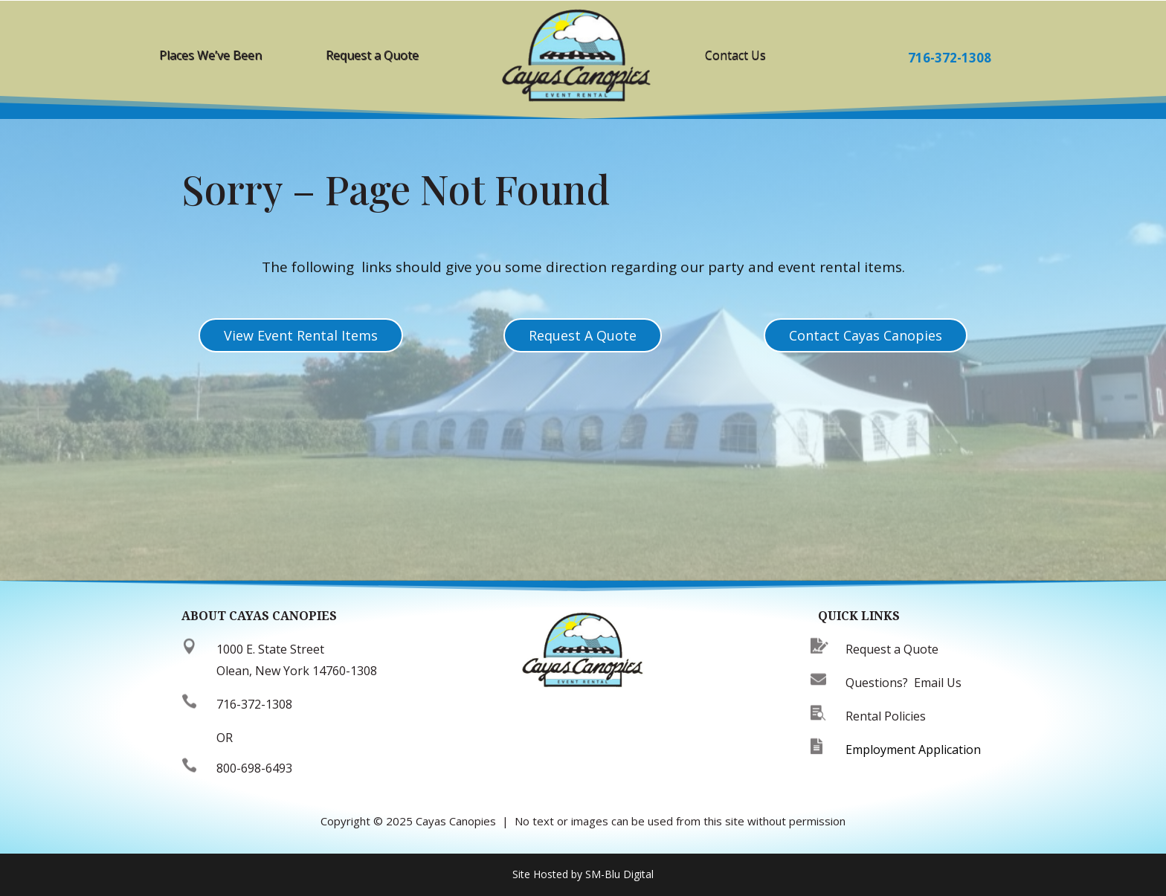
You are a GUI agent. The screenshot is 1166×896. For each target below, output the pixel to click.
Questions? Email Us (903, 682)
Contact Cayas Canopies (865, 335)
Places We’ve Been (210, 55)
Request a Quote (372, 55)
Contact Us (735, 55)
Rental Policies (885, 716)
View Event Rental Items (301, 335)
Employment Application (913, 749)
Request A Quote (583, 335)
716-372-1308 (949, 57)
